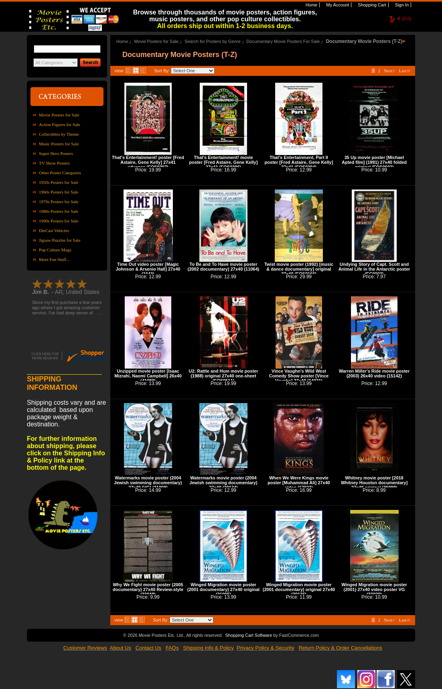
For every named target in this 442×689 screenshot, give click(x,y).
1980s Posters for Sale (58, 211)
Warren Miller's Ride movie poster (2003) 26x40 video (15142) (374, 373)
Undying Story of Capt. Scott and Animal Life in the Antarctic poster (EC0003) (374, 269)
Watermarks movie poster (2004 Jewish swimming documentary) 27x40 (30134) (223, 482)
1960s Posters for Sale (58, 192)
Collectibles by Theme (59, 134)
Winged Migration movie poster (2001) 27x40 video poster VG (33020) (374, 589)
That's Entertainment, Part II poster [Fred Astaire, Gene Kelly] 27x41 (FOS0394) (299, 162)
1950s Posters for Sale (58, 182)
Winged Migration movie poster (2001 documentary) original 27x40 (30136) (299, 589)
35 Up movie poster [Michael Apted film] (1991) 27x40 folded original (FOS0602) (374, 162)
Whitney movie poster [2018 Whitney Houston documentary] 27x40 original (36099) (374, 482)
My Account (337, 4)
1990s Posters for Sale (58, 220)
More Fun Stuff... (54, 259)
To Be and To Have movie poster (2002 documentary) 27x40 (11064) (224, 266)
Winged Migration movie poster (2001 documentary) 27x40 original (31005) (223, 589)
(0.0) (404, 18)
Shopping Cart (371, 4)
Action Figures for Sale (59, 124)
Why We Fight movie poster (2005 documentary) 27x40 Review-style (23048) (148, 589)
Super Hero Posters (56, 153)
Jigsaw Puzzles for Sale (60, 240)
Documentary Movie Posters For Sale (283, 41)
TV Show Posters (54, 163)
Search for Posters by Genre (212, 41)
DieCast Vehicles (54, 230)
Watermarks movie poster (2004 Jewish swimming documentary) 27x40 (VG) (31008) (148, 482)
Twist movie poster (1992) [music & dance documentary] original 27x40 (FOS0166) (298, 269)
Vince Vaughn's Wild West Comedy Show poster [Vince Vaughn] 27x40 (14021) (298, 376)
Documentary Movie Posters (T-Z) (364, 41)
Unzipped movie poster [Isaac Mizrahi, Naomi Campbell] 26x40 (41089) (148, 376)
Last (404, 70)
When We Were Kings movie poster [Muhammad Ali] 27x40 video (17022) (299, 482)
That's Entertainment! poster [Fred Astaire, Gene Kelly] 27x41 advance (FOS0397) (148, 162)
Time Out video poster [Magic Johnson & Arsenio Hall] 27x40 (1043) (148, 269)
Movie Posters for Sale (59, 114)
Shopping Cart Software (248, 635)
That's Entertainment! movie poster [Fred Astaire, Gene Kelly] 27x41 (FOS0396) (223, 162)
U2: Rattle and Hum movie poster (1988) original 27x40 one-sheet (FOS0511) (223, 376)
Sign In (401, 4)
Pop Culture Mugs (55, 249)
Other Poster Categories (60, 172)
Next (389, 70)
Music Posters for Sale (59, 143)
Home (310, 4)
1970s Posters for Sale (58, 201)
